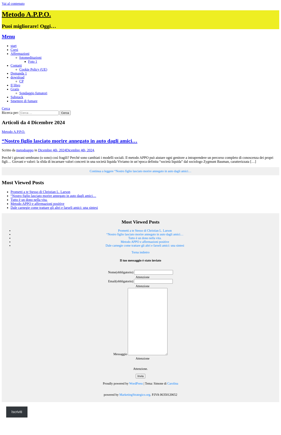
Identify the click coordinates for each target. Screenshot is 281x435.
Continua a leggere (140, 171)
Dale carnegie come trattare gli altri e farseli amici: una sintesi (54, 207)
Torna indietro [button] (140, 252)
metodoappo (25, 150)
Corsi (14, 50)
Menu (8, 36)
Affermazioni (20, 53)
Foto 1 (32, 61)
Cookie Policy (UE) (33, 69)
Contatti (16, 65)
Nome (120, 272)
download (17, 77)
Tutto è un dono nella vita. (29, 200)
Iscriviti (16, 425)
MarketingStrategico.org (134, 408)
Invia (140, 389)
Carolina (172, 396)
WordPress (136, 396)
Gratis (15, 89)
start (14, 46)
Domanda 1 (19, 73)
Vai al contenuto (13, 3)
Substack (17, 97)
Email (120, 281)
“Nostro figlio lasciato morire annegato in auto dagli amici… (69, 141)
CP (21, 81)
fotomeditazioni (30, 57)
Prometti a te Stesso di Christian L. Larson (40, 192)
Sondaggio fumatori (33, 93)
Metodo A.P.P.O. (26, 14)
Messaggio (118, 367)
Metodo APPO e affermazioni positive (37, 204)
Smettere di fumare (24, 101)
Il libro (15, 85)
